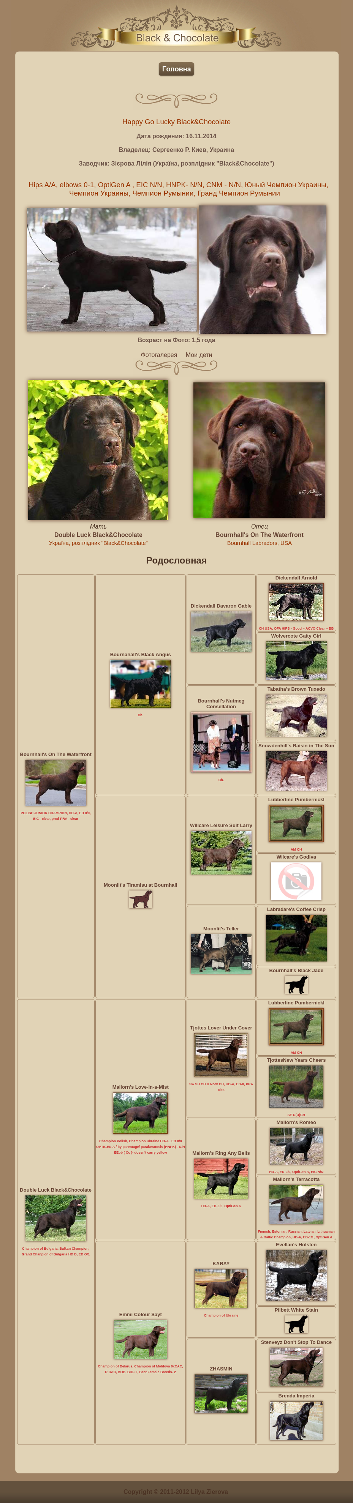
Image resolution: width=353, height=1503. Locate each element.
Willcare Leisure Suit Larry (221, 825)
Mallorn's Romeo (296, 1122)
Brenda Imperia (296, 1396)
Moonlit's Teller (221, 928)
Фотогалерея (159, 355)
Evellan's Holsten (296, 1244)
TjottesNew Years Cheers (296, 1060)
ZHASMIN (221, 1369)
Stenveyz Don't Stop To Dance (296, 1342)
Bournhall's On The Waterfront (259, 535)
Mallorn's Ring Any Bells (221, 1153)
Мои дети (199, 355)
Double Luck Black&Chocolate (98, 535)
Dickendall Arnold (296, 578)
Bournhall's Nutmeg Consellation (221, 703)
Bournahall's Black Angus (140, 654)
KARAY (221, 1263)
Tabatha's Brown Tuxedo (296, 689)
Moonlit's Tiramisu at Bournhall (140, 885)
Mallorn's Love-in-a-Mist (140, 1087)
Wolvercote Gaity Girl (296, 636)
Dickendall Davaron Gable (221, 606)
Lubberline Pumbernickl (296, 799)
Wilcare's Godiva (296, 857)
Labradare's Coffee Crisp (296, 909)
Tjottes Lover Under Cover (221, 1028)
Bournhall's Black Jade (296, 970)
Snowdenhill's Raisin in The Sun (296, 745)
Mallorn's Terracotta (296, 1179)
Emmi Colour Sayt (140, 1314)
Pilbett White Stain (296, 1310)
